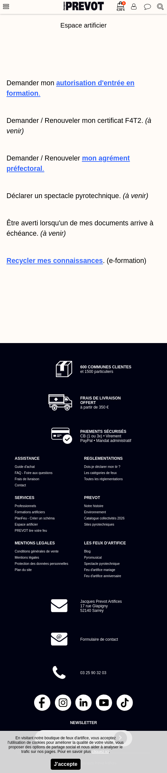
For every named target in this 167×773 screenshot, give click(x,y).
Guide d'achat (24, 467)
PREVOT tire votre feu (31, 530)
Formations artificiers (30, 512)
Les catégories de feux (100, 473)
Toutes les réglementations (103, 479)
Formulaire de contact (99, 639)
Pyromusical (93, 557)
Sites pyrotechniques (99, 524)
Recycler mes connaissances (54, 261)
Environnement (95, 512)
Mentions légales (27, 557)
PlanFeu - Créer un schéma (35, 518)
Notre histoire (93, 506)
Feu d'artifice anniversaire (102, 576)
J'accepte (65, 764)
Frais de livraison (27, 479)
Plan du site (23, 570)
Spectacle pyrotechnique (102, 563)
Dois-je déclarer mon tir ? (102, 467)
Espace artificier (26, 524)
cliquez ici (100, 751)
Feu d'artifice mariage (99, 570)
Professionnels (25, 506)
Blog (87, 551)
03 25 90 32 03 (93, 673)
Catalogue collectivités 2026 (104, 518)
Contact (20, 485)
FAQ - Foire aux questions (33, 473)
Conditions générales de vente (36, 551)
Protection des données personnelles (41, 563)
